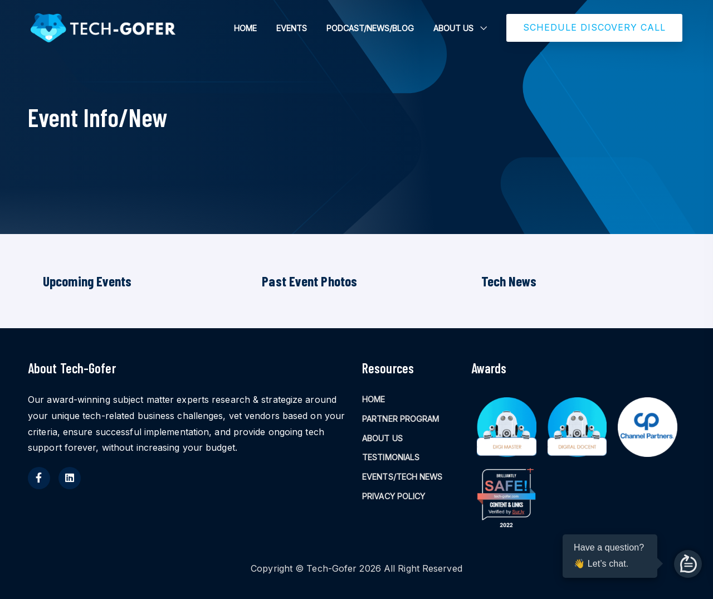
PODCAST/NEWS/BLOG (370, 28)
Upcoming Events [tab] (87, 280)
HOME (245, 28)
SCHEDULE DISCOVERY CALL (594, 27)
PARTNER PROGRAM (400, 418)
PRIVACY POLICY (393, 496)
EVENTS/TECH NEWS (402, 476)
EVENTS (291, 28)
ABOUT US (453, 28)
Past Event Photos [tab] (309, 280)
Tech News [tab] (509, 280)
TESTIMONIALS (390, 457)
